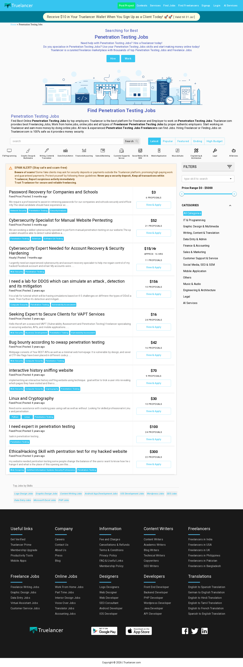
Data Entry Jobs (22, 500)
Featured (183, 141)
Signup (205, 5)
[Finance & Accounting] (84, 150)
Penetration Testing (38, 211)
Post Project (126, 5)
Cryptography (52, 389)
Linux (27, 417)
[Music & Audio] (177, 150)
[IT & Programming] (9, 150)
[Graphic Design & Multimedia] (28, 150)
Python (15, 417)
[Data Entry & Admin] (65, 150)
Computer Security (19, 305)
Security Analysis (58, 211)
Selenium (36, 239)
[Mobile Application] (159, 150)
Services (155, 5)
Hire (113, 58)
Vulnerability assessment (63, 305)
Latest (154, 141)
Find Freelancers (188, 5)
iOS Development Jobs (132, 493)
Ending (197, 141)
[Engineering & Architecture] (196, 150)
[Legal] (215, 150)
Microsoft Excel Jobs (44, 500)
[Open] (230, 178)
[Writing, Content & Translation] (46, 150)
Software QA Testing (53, 239)
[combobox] (205, 178)
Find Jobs (169, 5)
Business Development (36, 333)
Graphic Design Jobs (46, 493)
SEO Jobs (171, 493)
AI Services (231, 5)
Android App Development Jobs (101, 493)
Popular (168, 141)
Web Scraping (17, 470)
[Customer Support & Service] (121, 150)
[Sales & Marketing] (103, 150)
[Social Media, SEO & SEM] (140, 150)
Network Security (18, 211)
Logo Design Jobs (23, 493)
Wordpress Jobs (155, 493)
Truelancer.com (132, 662)
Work (128, 58)
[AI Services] (233, 150)
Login (217, 5)
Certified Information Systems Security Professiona (51, 470)
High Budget (214, 141)
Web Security (17, 272)
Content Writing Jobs (70, 493)
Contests (142, 5)
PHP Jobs (63, 500)
